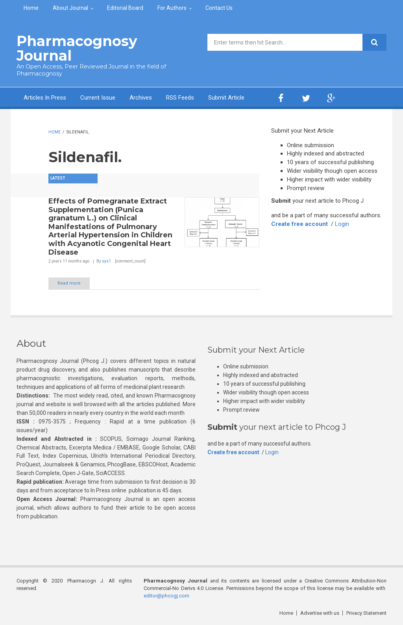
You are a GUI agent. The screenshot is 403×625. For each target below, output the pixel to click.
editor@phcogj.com (166, 596)
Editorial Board (125, 8)
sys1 (106, 261)
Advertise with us (319, 613)
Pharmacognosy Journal (77, 48)
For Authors (172, 8)
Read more (69, 283)
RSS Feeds (180, 97)
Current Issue (97, 97)
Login (342, 223)
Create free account (299, 223)
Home (31, 8)
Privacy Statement (366, 613)
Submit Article (226, 97)
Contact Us (219, 8)
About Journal (70, 8)
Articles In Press (45, 97)
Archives (140, 97)
